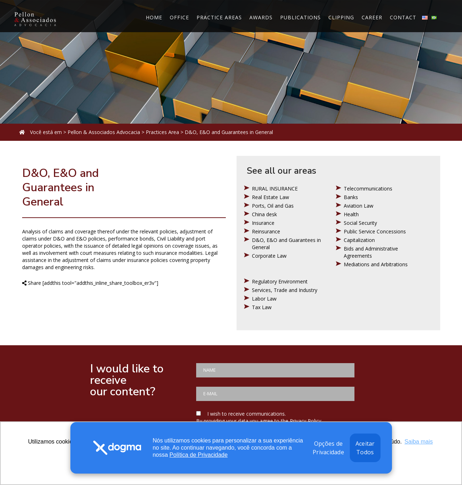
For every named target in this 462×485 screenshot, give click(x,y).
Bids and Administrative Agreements (371, 252)
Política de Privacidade (198, 455)
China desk (264, 214)
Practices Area (162, 132)
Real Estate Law (270, 197)
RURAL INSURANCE (275, 188)
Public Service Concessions (375, 231)
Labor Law (264, 298)
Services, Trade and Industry (284, 290)
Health (351, 214)
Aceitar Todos (365, 448)
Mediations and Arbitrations (376, 264)
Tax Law (262, 307)
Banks (351, 197)
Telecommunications (368, 188)
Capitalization (359, 240)
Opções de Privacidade (328, 448)
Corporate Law (269, 255)
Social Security (360, 222)
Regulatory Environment (280, 281)
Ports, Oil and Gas (273, 205)
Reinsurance (266, 231)
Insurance (263, 222)
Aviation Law (358, 205)
